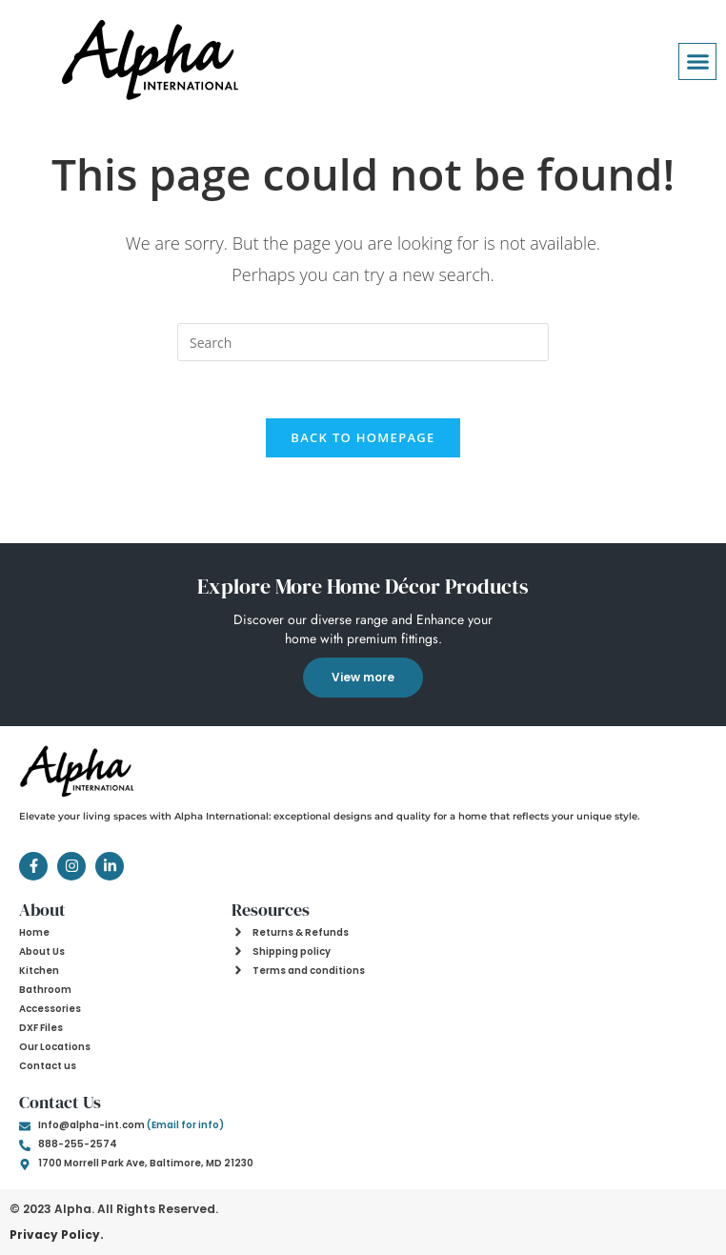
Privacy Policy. (57, 1234)
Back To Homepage (362, 437)
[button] (697, 62)
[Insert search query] (363, 342)
